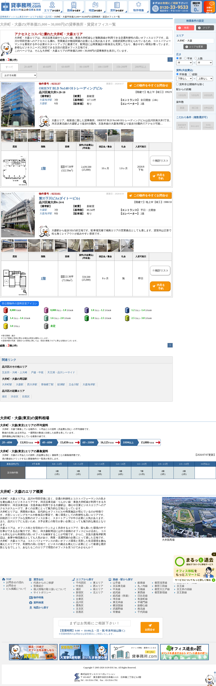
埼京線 (116, 599)
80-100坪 (84, 66)
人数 (199, 58)
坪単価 (181, 74)
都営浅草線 (161, 582)
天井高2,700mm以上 (208, 126)
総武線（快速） (121, 595)
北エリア (98, 592)
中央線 (116, 589)
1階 (43, 168)
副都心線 (143, 605)
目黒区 (26, 396)
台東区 (80, 599)
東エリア (98, 582)
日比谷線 (143, 595)
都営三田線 (161, 586)
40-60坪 (47, 66)
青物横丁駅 (47, 384)
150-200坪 (121, 66)
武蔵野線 (118, 608)
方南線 (141, 589)
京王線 (180, 586)
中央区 (80, 586)
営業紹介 (38, 586)
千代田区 (81, 582)
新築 (182, 108)
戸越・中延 (37, 372)
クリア (206, 27)
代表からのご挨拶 (43, 582)
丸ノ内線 (143, 586)
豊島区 (80, 605)
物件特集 (38, 597)
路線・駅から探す (123, 579)
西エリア (98, 586)
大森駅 (43, 103)
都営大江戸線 (162, 589)
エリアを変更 (196, 46)
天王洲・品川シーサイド (61, 372)
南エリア (98, 589)
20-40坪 (28, 66)
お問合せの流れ (15, 582)
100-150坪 (103, 66)
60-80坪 (66, 66)
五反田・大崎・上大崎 (14, 372)
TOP (8, 579)
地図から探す (41, 607)
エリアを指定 (36, 17)
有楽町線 (143, 599)
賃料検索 (38, 602)
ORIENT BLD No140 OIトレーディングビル (70, 89)
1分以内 (182, 95)
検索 (186, 27)
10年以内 (208, 108)
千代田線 (143, 612)
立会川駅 (74, 384)
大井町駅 (7, 384)
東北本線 (118, 602)
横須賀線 (118, 605)
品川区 (48, 17)
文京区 (80, 608)
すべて (9, 67)
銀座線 (141, 582)
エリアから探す (85, 579)
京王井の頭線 (184, 589)
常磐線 (116, 612)
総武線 (116, 592)
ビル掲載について (16, 589)
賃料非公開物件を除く (190, 84)
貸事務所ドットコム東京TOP (14, 17)
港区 (4, 396)
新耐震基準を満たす (182, 126)
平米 (188, 58)
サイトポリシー (42, 592)
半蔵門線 (143, 602)
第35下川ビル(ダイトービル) (59, 199)
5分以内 (195, 95)
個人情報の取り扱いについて (49, 589)
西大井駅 (32, 384)
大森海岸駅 (46, 100)
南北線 (141, 608)
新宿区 (80, 592)
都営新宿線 (161, 592)
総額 (193, 74)
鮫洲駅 (61, 384)
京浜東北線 (119, 586)
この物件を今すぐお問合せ (151, 85)
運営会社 (38, 579)
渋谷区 (14, 396)
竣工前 (195, 108)
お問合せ (11, 585)
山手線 (116, 582)
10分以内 (208, 95)
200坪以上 (140, 66)
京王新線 (182, 592)
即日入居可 (195, 126)
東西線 (141, 592)
